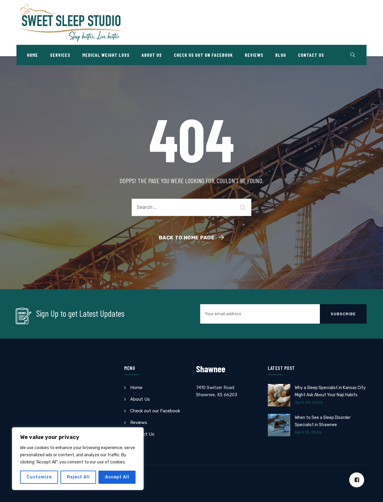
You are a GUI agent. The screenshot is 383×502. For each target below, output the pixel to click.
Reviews (254, 55)
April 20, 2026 (309, 402)
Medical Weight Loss (106, 55)
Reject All (78, 477)
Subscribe (343, 314)
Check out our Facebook (155, 411)
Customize (39, 477)
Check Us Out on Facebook (203, 55)
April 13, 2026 (308, 432)
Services (60, 55)
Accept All (117, 477)
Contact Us (311, 55)
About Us (152, 55)
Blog (280, 55)
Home (32, 55)
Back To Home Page (187, 238)
